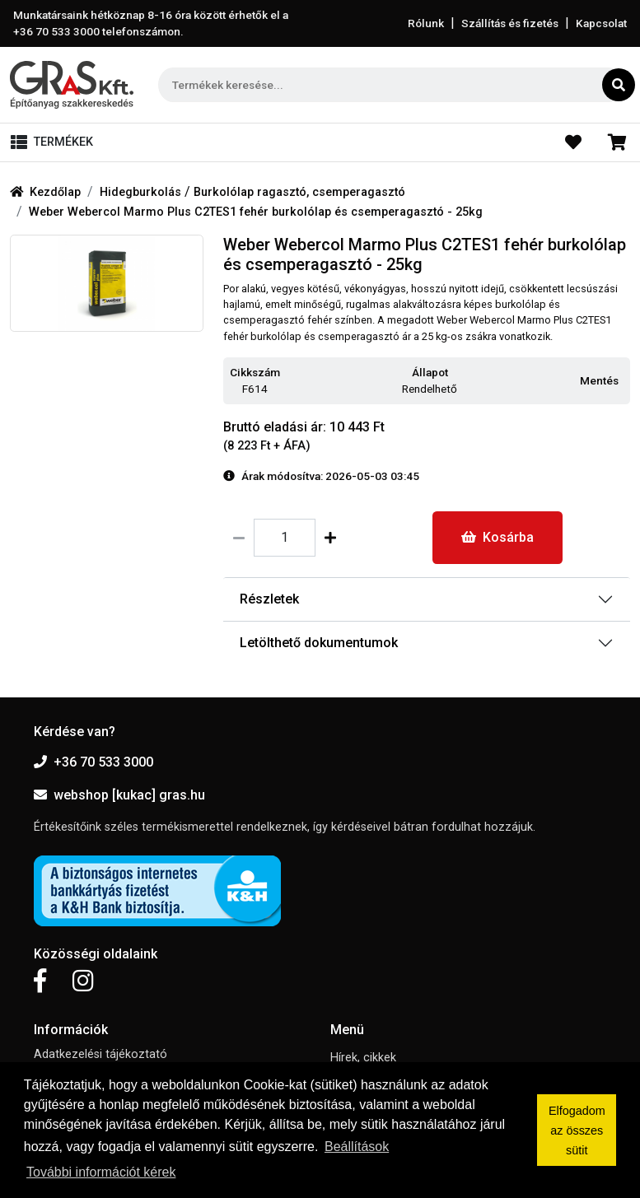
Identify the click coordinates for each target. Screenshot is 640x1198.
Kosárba (497, 537)
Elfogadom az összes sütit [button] (577, 1130)
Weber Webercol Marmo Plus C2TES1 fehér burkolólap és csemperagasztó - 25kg (256, 212)
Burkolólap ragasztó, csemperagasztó (299, 192)
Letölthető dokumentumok (319, 642)
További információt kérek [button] (100, 1172)
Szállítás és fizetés (509, 23)
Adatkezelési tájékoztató (100, 1054)
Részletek (269, 599)
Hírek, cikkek (363, 1058)
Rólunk (426, 23)
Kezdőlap (45, 192)
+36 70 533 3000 (93, 762)
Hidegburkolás (142, 192)
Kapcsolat (601, 23)
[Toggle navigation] (55, 142)
